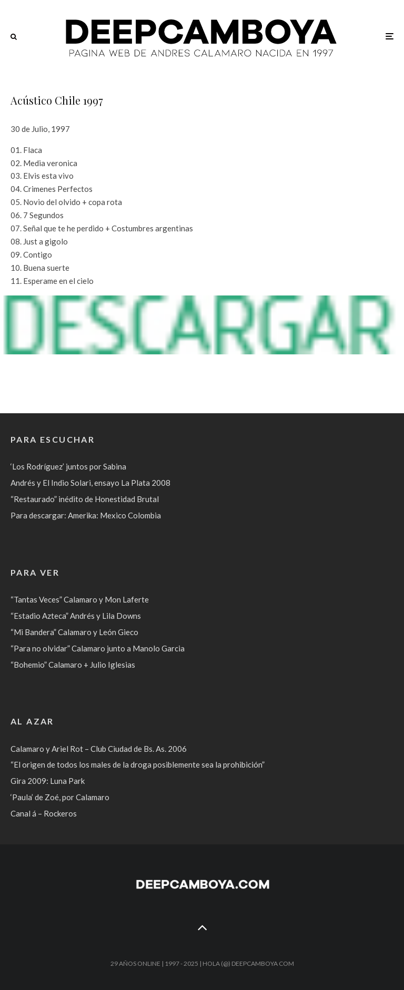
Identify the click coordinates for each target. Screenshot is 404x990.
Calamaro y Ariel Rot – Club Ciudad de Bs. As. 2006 (99, 748)
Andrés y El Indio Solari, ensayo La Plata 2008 (90, 482)
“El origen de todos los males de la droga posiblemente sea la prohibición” (138, 764)
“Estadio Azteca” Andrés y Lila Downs (76, 615)
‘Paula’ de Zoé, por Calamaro (60, 797)
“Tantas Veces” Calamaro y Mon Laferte (80, 599)
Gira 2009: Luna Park (48, 780)
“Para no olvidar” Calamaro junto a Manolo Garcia (98, 648)
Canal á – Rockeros (44, 813)
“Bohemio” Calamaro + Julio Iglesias (73, 664)
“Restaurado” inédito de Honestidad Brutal (85, 499)
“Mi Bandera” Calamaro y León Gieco (74, 632)
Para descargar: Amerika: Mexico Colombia (86, 515)
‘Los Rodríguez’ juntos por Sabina (68, 466)
